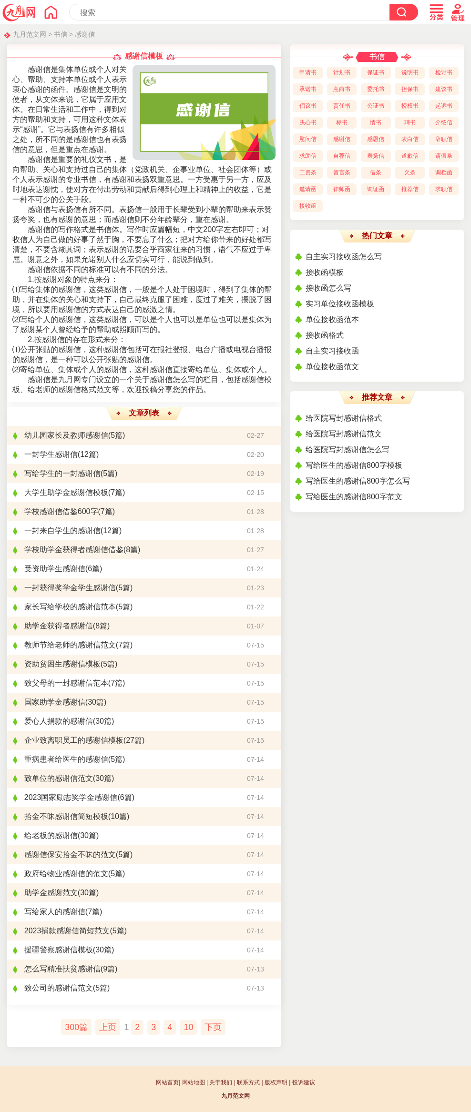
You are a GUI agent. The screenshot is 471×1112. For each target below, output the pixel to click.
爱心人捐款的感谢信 (58, 721)
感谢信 (85, 34)
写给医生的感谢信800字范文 (354, 497)
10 (188, 1027)
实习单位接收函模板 (340, 304)
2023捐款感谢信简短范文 (67, 931)
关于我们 (220, 1082)
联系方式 (248, 1082)
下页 (213, 1027)
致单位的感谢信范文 (58, 778)
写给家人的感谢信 (54, 912)
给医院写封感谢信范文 (344, 434)
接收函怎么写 (328, 288)
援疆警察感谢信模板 (58, 950)
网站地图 (193, 1082)
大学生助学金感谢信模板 (66, 492)
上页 (107, 1027)
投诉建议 (303, 1082)
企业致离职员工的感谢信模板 (73, 740)
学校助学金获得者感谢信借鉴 (73, 550)
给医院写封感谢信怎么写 (347, 449)
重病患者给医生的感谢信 (66, 759)
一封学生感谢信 (51, 454)
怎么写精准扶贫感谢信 (62, 969)
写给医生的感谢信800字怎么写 (358, 481)
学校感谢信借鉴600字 (61, 511)
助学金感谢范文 (51, 893)
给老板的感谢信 (51, 835)
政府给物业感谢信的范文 (66, 873)
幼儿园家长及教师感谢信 (66, 435)
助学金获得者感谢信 (58, 626)
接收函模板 (325, 272)
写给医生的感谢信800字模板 (354, 465)
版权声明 (276, 1082)
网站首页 (167, 1082)
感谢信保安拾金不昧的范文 (70, 854)
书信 (60, 34)
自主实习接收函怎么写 (344, 257)
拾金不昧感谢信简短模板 (66, 816)
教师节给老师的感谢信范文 (70, 645)
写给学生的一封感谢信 (62, 473)
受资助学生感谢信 (54, 569)
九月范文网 (29, 34)
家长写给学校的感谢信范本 (70, 607)
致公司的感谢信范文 (58, 988)
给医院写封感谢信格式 (344, 418)
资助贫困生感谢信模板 (62, 664)
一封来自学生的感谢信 (62, 530)
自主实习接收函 (332, 351)
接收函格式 (325, 335)
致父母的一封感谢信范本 (66, 683)
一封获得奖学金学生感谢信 (70, 588)
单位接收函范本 (332, 319)
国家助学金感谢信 (54, 702)
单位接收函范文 (332, 367)
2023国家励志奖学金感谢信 (71, 797)
